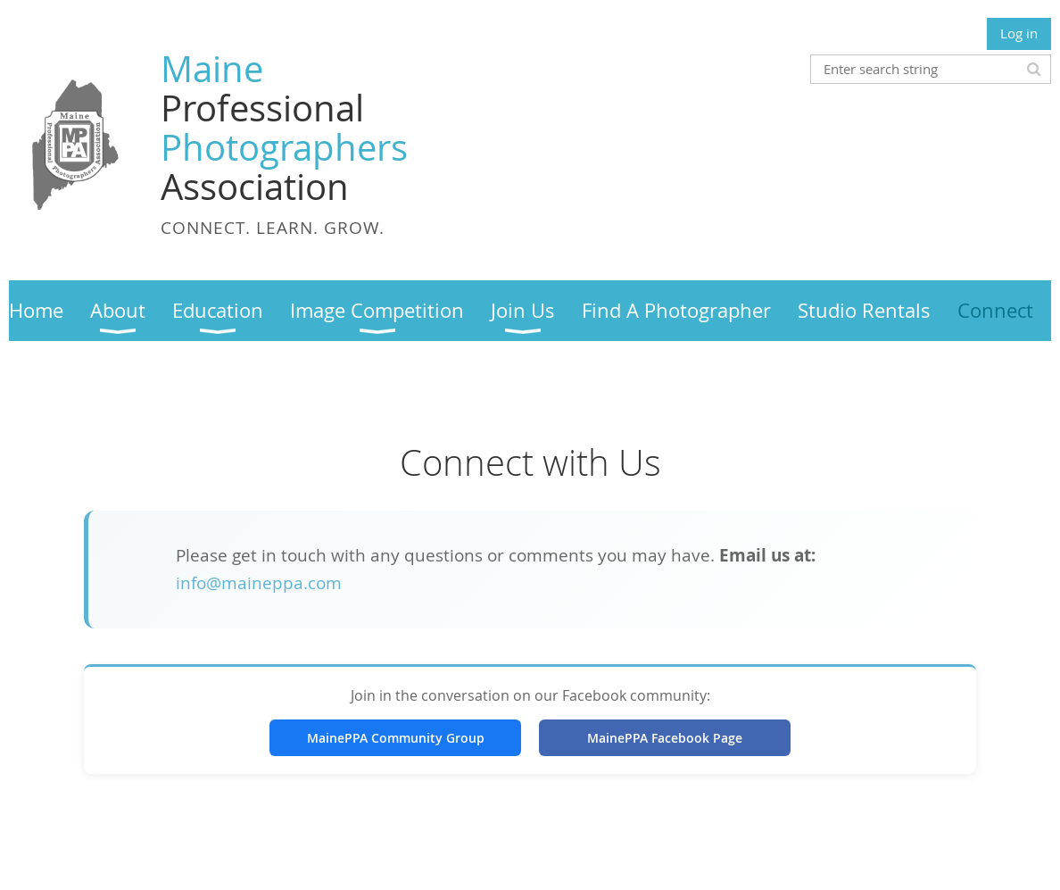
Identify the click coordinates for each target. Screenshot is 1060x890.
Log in (1019, 33)
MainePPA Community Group (395, 737)
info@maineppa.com (259, 583)
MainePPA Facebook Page (664, 737)
